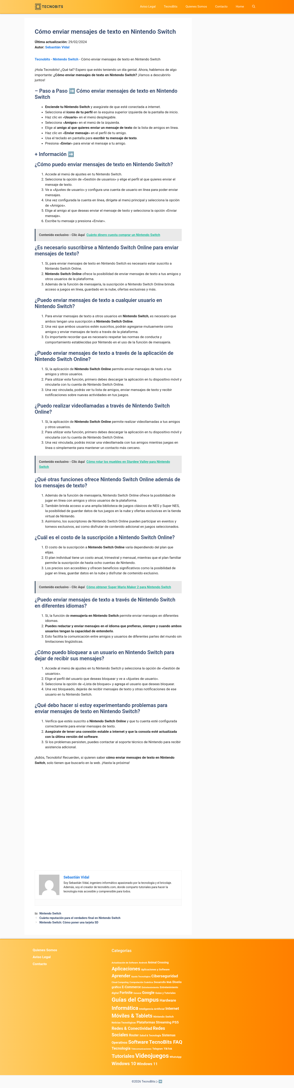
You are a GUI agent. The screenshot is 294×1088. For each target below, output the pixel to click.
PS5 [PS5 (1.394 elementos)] (175, 1022)
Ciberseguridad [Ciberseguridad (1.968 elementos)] (164, 976)
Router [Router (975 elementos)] (134, 1035)
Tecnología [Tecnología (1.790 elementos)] (121, 1048)
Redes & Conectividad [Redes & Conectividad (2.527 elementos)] (132, 1028)
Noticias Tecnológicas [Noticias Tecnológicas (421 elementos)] (124, 1022)
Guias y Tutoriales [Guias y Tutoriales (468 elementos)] (165, 993)
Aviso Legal (148, 6)
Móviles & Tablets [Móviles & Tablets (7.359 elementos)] (132, 1016)
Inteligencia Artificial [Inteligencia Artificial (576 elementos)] (152, 1008)
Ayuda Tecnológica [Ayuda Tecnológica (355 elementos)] (140, 976)
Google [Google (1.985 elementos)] (148, 992)
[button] (253, 6)
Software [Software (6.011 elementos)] (138, 1042)
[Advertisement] (108, 799)
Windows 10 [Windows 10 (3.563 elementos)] (124, 1063)
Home (240, 6)
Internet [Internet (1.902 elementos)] (172, 1008)
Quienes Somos (196, 6)
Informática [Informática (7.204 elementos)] (125, 1008)
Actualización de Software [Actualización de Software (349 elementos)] (125, 962)
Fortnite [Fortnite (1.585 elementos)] (126, 992)
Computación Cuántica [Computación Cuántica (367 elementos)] (141, 982)
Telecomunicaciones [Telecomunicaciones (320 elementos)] (141, 1049)
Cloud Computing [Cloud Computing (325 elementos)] (120, 982)
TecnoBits (170, 6)
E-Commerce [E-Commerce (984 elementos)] (131, 987)
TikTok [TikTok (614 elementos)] (168, 1048)
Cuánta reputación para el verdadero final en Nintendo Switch (79, 918)
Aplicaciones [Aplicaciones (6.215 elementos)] (126, 969)
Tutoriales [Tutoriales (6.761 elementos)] (123, 1056)
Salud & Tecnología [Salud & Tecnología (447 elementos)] (150, 1035)
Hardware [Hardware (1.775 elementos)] (168, 1000)
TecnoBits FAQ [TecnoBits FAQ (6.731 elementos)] (165, 1042)
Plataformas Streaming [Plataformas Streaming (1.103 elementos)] (154, 1022)
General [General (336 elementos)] (137, 993)
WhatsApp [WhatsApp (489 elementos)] (176, 1056)
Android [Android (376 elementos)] (143, 962)
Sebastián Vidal (57, 47)
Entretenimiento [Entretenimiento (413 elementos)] (150, 987)
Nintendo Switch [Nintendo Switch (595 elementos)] (163, 1016)
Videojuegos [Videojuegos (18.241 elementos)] (152, 1055)
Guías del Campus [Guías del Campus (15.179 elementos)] (135, 999)
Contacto (221, 6)
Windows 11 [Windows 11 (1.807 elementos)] (147, 1064)
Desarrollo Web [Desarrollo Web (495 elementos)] (163, 982)
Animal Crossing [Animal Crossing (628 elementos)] (158, 962)
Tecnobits (42, 59)
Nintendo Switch (65, 59)
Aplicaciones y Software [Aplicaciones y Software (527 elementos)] (155, 969)
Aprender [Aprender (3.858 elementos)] (121, 975)
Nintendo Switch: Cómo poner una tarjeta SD (68, 922)
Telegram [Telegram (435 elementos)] (157, 1048)
